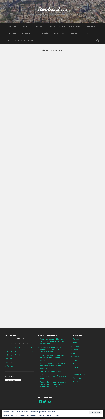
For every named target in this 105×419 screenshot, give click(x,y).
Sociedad (39, 26)
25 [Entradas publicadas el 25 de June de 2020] (19, 359)
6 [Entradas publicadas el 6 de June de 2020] (27, 347)
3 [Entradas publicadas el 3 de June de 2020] (15, 347)
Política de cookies (53, 415)
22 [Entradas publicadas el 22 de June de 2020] (7, 359)
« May (7, 366)
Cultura (12, 33)
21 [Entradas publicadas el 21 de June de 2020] (32, 355)
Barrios (25, 26)
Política (53, 26)
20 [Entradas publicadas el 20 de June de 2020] (27, 355)
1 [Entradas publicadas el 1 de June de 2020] (7, 347)
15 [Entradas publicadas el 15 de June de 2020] (7, 355)
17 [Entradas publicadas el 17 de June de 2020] (15, 355)
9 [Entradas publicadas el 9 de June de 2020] (11, 351)
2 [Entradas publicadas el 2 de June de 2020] (11, 347)
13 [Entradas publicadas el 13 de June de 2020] (27, 351)
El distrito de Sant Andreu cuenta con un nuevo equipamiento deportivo (52, 365)
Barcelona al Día (52, 9)
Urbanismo (59, 33)
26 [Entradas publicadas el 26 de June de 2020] (23, 359)
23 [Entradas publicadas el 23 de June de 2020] (11, 359)
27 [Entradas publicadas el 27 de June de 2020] (27, 359)
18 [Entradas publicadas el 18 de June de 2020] (19, 355)
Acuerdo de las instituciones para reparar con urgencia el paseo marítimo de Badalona (53, 384)
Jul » (12, 366)
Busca (98, 40)
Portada (12, 26)
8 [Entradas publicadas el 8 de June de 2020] (7, 351)
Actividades (27, 33)
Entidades (90, 26)
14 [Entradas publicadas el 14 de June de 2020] (32, 351)
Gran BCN (28, 40)
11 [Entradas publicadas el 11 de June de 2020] (19, 351)
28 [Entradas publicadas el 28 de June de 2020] (32, 359)
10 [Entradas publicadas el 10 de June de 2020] (15, 351)
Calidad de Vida (77, 33)
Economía (43, 33)
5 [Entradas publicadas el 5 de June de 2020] (23, 347)
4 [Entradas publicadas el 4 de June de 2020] (19, 347)
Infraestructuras (71, 26)
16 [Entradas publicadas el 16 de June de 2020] (11, 355)
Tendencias (13, 40)
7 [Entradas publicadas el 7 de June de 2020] (31, 347)
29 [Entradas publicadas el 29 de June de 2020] (7, 363)
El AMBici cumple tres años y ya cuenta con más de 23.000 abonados (52, 357)
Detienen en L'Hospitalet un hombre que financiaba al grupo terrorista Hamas (52, 349)
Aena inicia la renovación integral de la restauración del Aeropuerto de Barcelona (53, 341)
